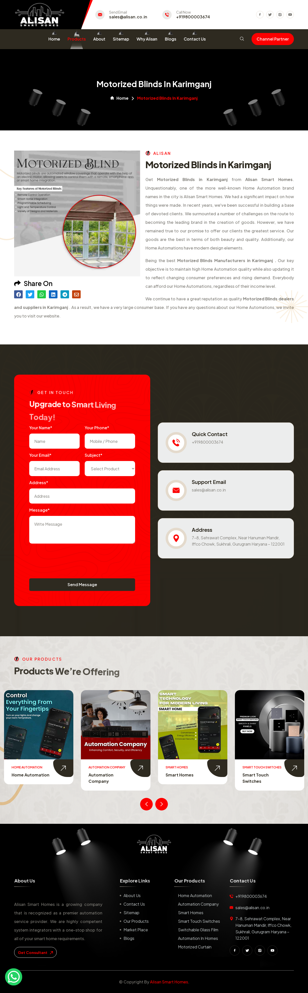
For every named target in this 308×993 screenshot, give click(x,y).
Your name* (40, 427)
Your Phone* (97, 427)
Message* (39, 510)
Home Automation (30, 774)
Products (77, 39)
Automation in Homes (198, 938)
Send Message (82, 584)
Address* (38, 482)
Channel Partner (273, 39)
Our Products (136, 921)
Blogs (170, 39)
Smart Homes (180, 774)
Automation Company (198, 904)
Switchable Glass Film (198, 929)
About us (132, 895)
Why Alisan (147, 39)
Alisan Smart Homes (169, 981)
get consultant (35, 952)
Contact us (134, 904)
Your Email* (40, 455)
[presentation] (67, 558)
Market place (136, 929)
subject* (93, 455)
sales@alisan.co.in (128, 16)
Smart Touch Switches (199, 921)
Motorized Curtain (194, 946)
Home (54, 39)
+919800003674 (193, 16)
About (99, 39)
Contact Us (195, 39)
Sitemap (121, 39)
